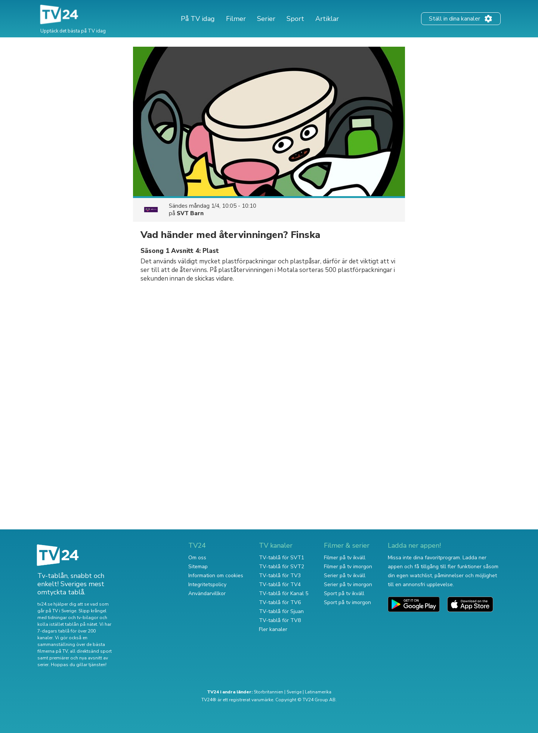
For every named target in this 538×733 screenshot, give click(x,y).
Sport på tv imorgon (347, 602)
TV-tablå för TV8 (280, 620)
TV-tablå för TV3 (280, 575)
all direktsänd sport (91, 651)
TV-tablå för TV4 (280, 584)
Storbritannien (268, 692)
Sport (295, 18)
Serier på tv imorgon (348, 584)
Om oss (197, 557)
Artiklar (327, 18)
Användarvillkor (207, 593)
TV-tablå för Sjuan (281, 611)
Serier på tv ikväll (344, 575)
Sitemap (198, 566)
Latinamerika (318, 692)
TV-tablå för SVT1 (281, 557)
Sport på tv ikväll (344, 593)
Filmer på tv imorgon (348, 566)
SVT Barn (190, 213)
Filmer (236, 18)
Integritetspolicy (207, 584)
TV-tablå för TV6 (280, 602)
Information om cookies (215, 575)
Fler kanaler (273, 629)
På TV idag (198, 18)
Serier (266, 18)
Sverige (294, 692)
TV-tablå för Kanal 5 (283, 593)
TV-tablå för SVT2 (281, 566)
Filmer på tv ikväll (344, 557)
